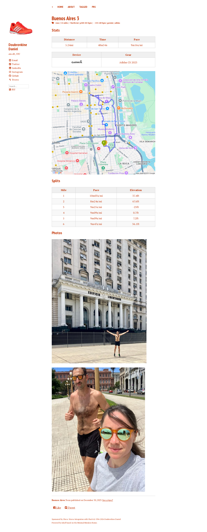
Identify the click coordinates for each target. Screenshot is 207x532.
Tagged (83, 6)
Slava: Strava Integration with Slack (78, 519)
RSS (12, 89)
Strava (14, 79)
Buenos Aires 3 (65, 18)
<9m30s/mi (73, 23)
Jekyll (64, 523)
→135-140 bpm (99, 23)
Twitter (14, 64)
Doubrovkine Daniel (18, 46)
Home (60, 6)
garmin (110, 23)
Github (14, 75)
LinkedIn (15, 67)
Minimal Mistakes (84, 523)
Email (13, 60)
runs (57, 23)
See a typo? (107, 500)
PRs (94, 6)
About (71, 6)
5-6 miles (64, 23)
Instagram (16, 71)
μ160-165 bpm (86, 23)
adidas (117, 23)
